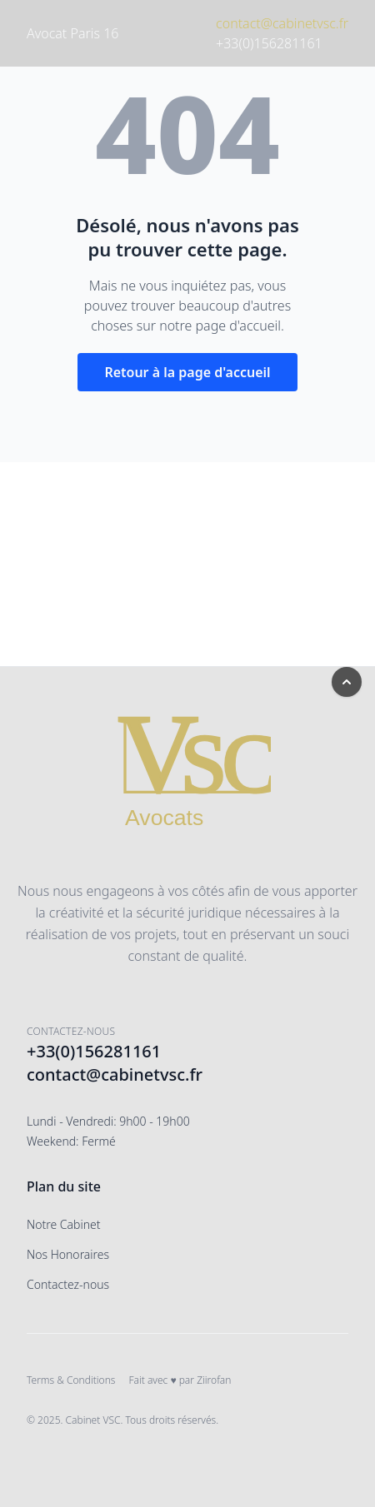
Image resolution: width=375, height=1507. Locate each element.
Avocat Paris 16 (72, 33)
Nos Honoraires (68, 1254)
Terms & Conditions (71, 1380)
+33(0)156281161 (269, 43)
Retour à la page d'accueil (187, 372)
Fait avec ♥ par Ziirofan (179, 1380)
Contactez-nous (68, 1284)
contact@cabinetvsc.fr (282, 23)
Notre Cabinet (64, 1224)
